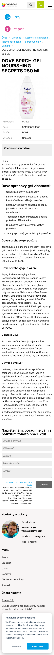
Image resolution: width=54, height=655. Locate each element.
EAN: (5, 127)
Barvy (16, 17)
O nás (5, 568)
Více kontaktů (29, 541)
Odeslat (44, 484)
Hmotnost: (8, 121)
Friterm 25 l (8, 600)
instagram (39, 536)
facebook (26, 536)
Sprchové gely (33, 41)
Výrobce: (7, 137)
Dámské (6, 45)
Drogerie (18, 29)
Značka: (7, 132)
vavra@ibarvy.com (31, 530)
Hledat (31, 5)
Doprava (6, 573)
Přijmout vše (37, 646)
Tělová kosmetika (11, 41)
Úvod (4, 37)
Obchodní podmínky (13, 579)
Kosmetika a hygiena (36, 37)
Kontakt (6, 585)
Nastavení (16, 646)
